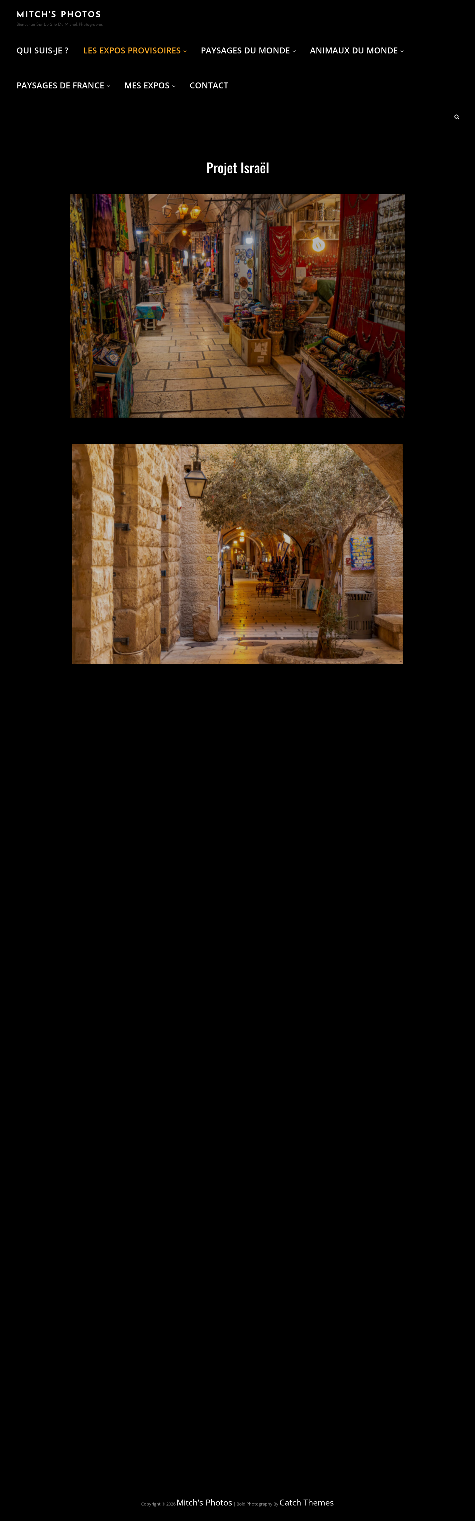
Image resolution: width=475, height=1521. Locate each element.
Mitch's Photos (59, 15)
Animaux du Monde (357, 50)
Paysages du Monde (249, 50)
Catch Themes (306, 1502)
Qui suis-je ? (42, 50)
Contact (209, 85)
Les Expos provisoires (135, 50)
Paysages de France (63, 85)
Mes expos (150, 85)
